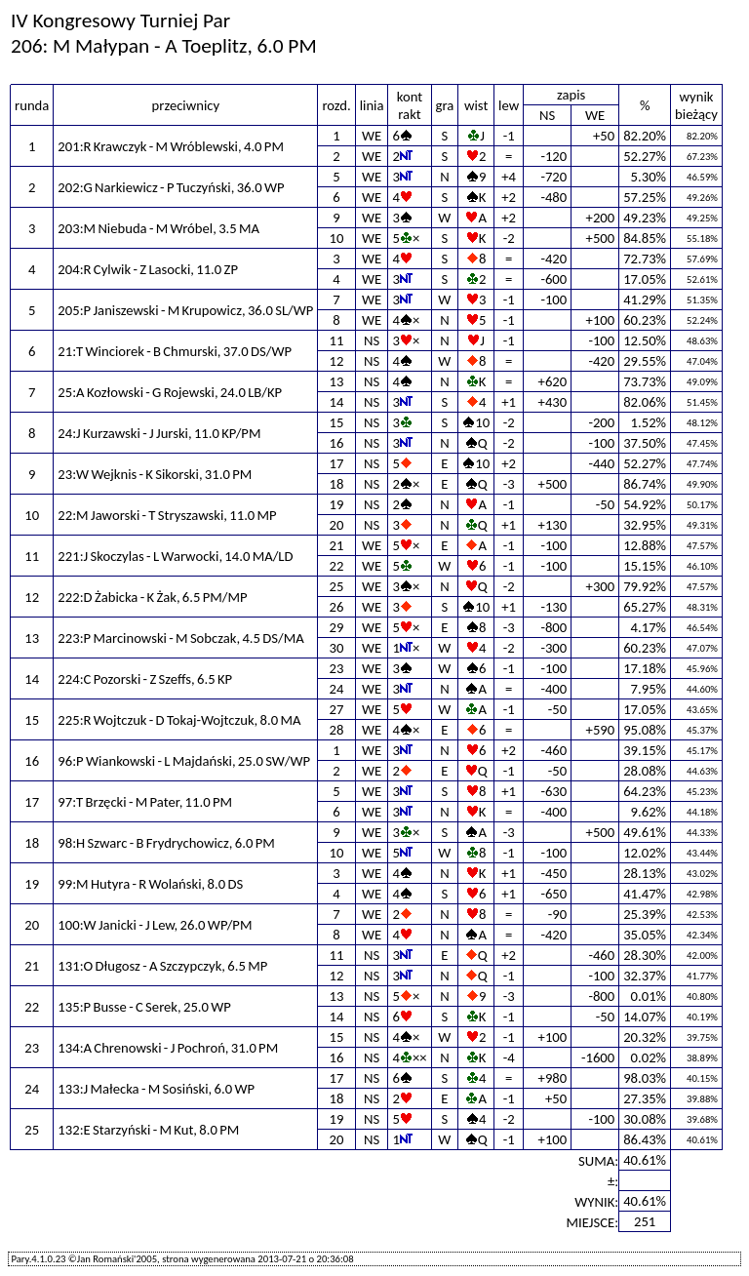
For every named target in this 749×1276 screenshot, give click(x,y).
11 (337, 340)
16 (337, 443)
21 (337, 545)
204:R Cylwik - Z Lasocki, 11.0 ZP (148, 269)
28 (337, 729)
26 (337, 607)
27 (337, 709)
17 (337, 463)
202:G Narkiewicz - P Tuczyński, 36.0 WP (171, 187)
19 (337, 504)
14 (337, 402)
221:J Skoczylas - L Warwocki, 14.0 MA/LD (175, 556)
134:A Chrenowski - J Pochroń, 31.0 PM (168, 1048)
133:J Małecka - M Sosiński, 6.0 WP (156, 1088)
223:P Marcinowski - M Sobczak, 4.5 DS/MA (180, 638)
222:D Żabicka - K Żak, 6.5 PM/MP (152, 597)
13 (337, 381)
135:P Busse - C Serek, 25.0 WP (144, 1007)
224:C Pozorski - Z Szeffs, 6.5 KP (145, 679)
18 (337, 484)
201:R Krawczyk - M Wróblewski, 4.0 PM (171, 146)
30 (337, 648)
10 (337, 238)
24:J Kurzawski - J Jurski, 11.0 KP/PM (159, 433)
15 (337, 422)
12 (337, 361)
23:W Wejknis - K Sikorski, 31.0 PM (155, 474)
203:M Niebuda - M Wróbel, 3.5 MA (158, 228)
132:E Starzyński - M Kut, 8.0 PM (148, 1129)
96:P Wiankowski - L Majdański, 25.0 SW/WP (184, 761)
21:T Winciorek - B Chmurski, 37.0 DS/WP (175, 351)
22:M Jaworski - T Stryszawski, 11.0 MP (167, 515)
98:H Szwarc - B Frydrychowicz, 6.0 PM (166, 843)
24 (337, 689)
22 (337, 566)
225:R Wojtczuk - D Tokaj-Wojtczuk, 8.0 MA (179, 720)
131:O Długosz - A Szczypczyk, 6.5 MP (162, 966)
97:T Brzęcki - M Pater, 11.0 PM (145, 802)
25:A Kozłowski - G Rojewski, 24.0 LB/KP (170, 392)
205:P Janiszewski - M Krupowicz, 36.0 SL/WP (185, 310)
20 (337, 525)
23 (337, 668)
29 (337, 627)
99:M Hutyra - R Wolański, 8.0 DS (150, 884)
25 (337, 586)
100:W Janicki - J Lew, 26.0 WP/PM (155, 925)
